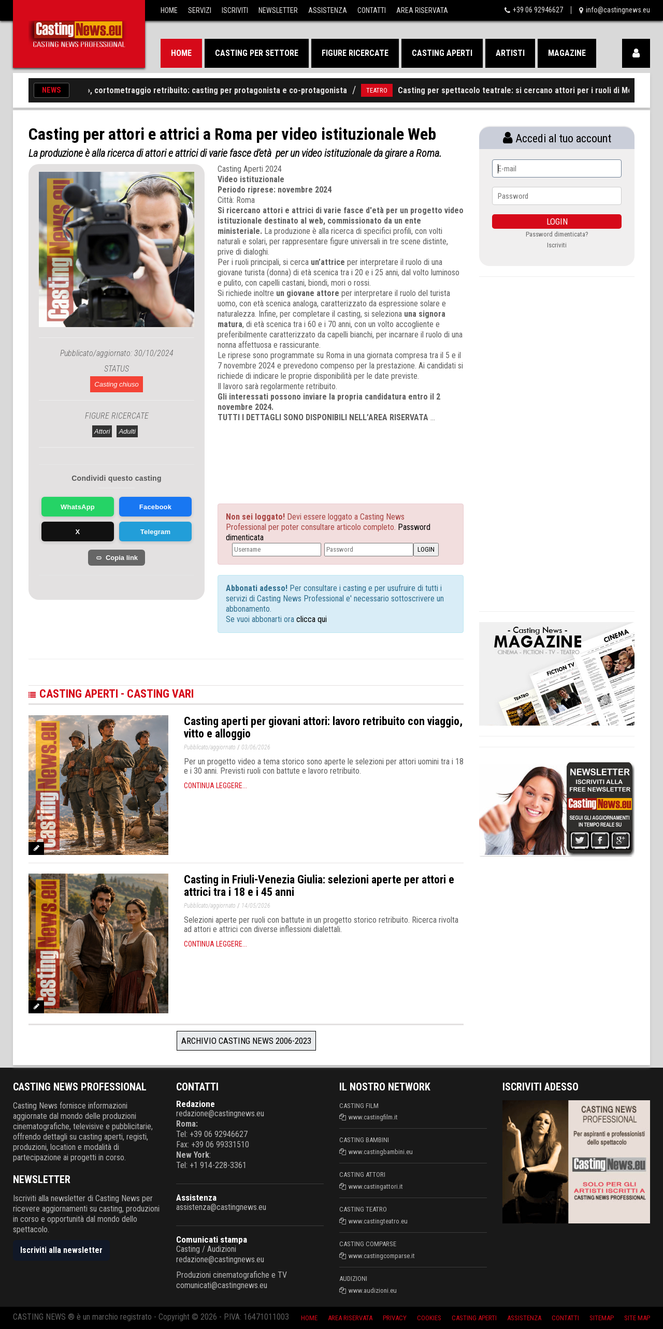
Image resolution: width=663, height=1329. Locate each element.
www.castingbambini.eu (381, 1152)
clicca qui (310, 619)
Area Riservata (422, 10)
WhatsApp (78, 507)
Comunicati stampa (211, 1239)
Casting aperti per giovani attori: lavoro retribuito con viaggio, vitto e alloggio (323, 727)
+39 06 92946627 (538, 9)
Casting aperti (442, 53)
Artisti (510, 53)
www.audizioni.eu (373, 1290)
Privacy (395, 1318)
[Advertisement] (321, 454)
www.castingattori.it (376, 1186)
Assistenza (327, 10)
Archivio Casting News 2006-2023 (246, 1041)
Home (169, 10)
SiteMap (601, 1318)
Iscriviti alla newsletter (61, 1250)
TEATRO (387, 90)
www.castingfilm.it (373, 1117)
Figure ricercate (355, 53)
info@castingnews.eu (618, 9)
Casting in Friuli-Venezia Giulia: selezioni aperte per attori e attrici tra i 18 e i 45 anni (319, 885)
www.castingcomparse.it (382, 1256)
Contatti (371, 10)
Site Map (637, 1318)
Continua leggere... (215, 785)
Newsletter (278, 10)
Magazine (567, 53)
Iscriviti (235, 10)
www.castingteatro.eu (378, 1221)
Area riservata (350, 1318)
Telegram (155, 532)
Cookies (429, 1318)
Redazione (195, 1104)
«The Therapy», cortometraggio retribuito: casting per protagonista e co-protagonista (202, 90)
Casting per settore (256, 53)
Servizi (199, 10)
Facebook (155, 507)
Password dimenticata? (557, 234)
